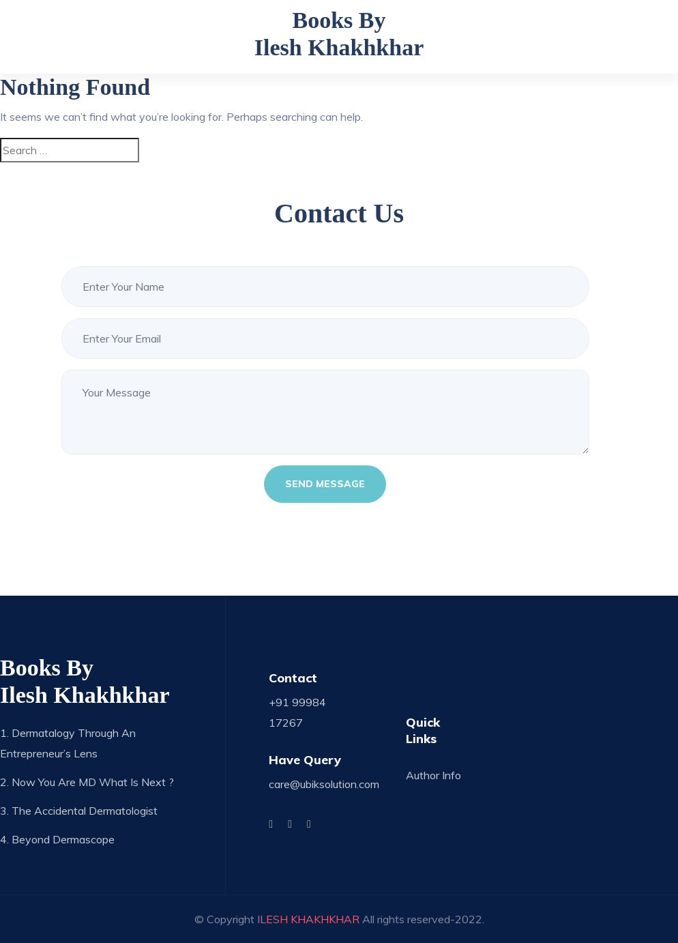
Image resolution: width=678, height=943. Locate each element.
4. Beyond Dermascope (57, 839)
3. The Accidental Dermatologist (79, 810)
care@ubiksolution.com (324, 784)
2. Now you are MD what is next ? (87, 782)
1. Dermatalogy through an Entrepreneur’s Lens (68, 743)
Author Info (433, 775)
